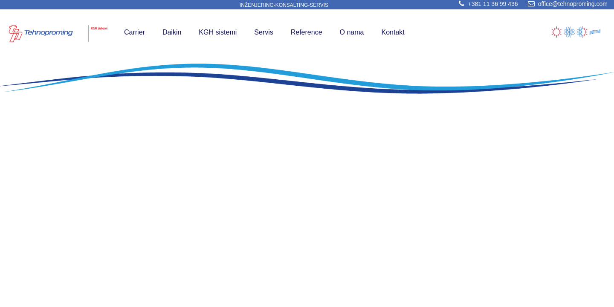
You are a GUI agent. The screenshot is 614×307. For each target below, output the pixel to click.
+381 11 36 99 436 (486, 3)
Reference (306, 32)
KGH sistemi (218, 32)
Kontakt (392, 32)
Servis (263, 32)
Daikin (171, 32)
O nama (352, 32)
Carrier (134, 32)
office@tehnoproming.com (566, 3)
